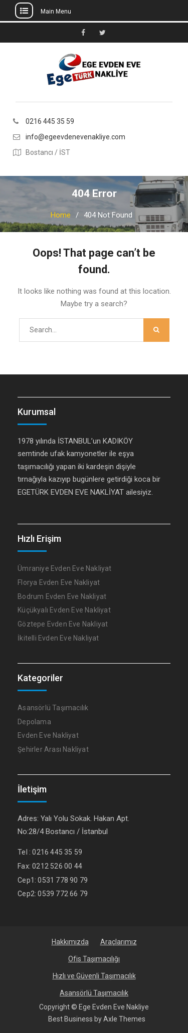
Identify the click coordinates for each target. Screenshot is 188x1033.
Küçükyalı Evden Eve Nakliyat (64, 610)
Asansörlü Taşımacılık (53, 708)
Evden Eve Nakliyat (48, 735)
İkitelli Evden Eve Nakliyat (58, 638)
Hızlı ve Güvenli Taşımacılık (94, 976)
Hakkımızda (70, 942)
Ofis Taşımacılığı (94, 959)
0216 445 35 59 (50, 121)
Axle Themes (124, 1019)
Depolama (34, 722)
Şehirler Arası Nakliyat (53, 749)
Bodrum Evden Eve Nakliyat (62, 596)
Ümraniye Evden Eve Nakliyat (64, 568)
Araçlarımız (118, 942)
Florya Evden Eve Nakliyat (59, 582)
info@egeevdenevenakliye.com (75, 137)
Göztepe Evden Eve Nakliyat (63, 624)
